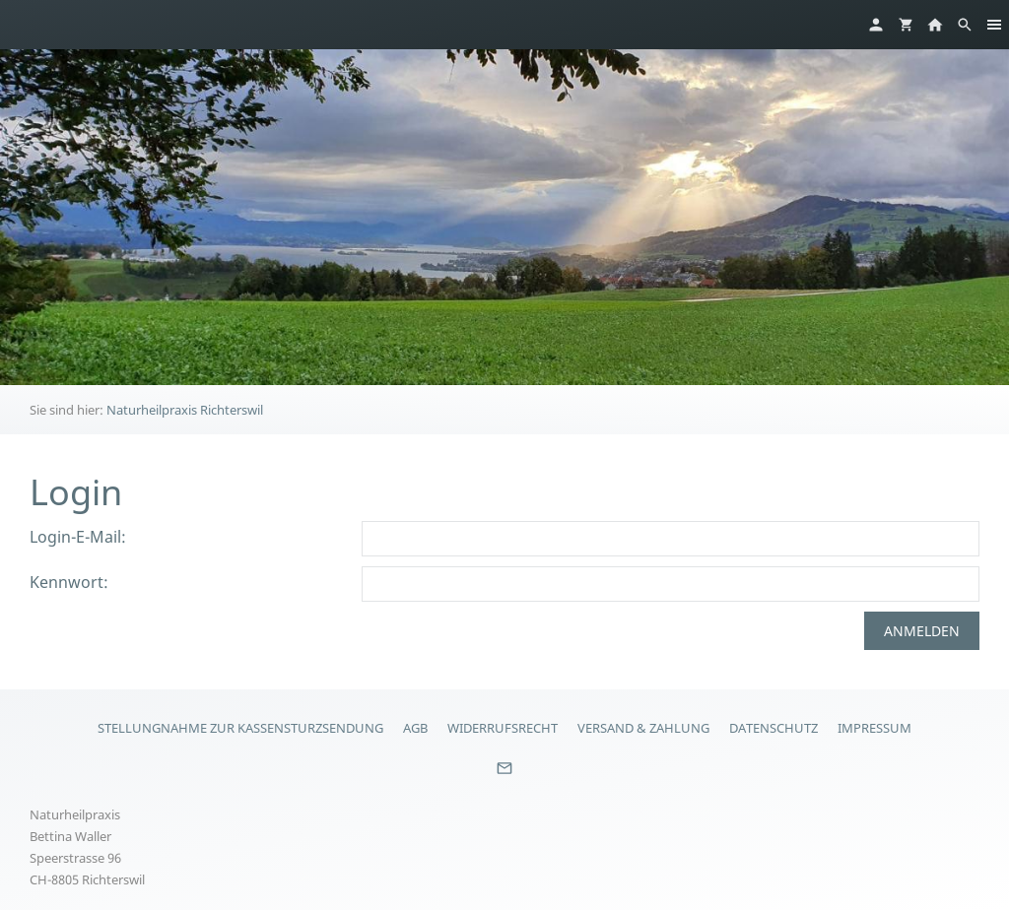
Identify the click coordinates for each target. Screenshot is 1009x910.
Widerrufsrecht (502, 728)
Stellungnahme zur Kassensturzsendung (240, 728)
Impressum (874, 728)
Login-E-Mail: (78, 537)
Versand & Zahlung (643, 728)
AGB (415, 728)
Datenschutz (773, 728)
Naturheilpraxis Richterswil (184, 410)
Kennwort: (69, 582)
